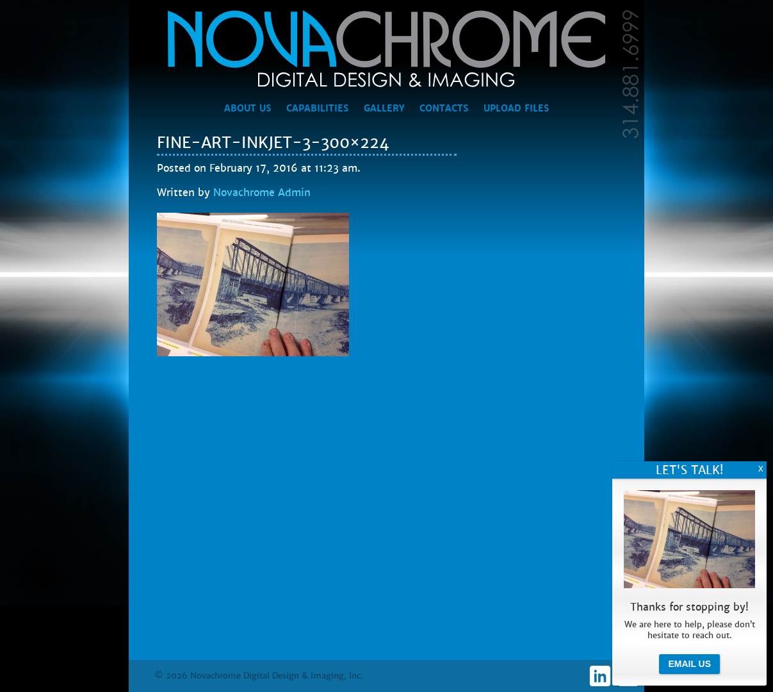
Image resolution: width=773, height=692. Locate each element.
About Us (247, 108)
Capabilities (317, 108)
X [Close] (760, 469)
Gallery (384, 108)
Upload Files (516, 108)
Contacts (443, 108)
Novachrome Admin (262, 192)
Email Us (689, 664)
